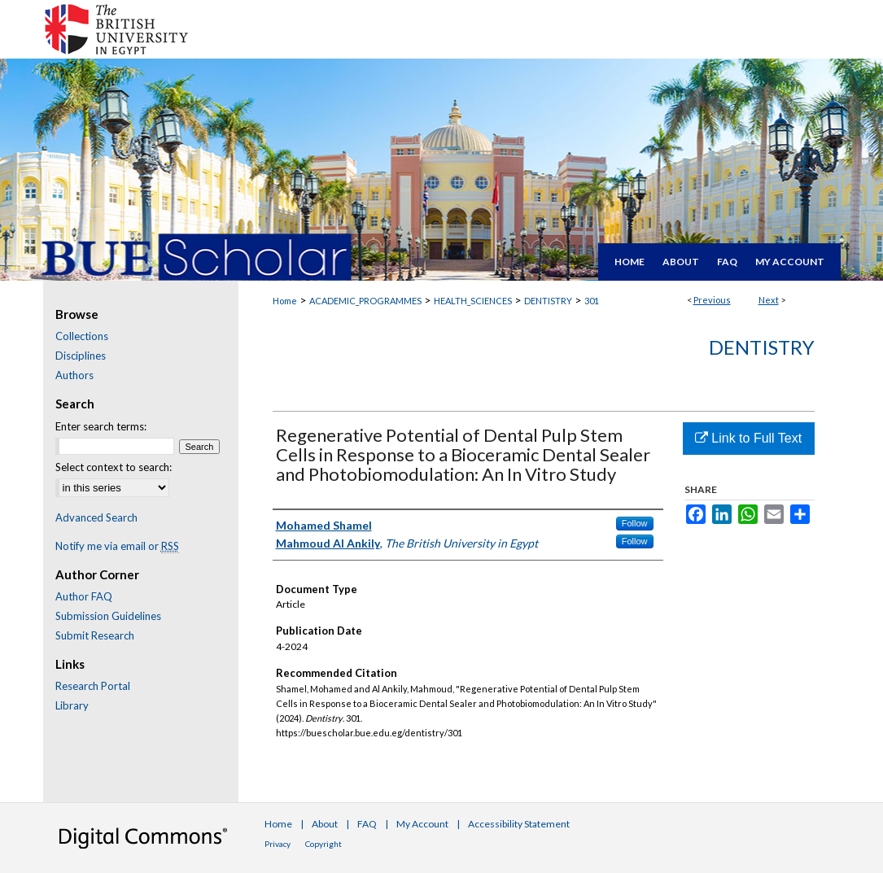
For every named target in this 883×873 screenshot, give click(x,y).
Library (72, 705)
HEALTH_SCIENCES (473, 300)
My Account (422, 824)
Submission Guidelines (108, 615)
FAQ (367, 824)
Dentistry (762, 347)
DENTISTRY (548, 300)
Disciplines (80, 355)
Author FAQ (83, 596)
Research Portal (92, 685)
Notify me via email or (117, 545)
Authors (74, 375)
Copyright (323, 844)
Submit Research (94, 635)
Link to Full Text (748, 438)
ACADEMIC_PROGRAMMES (365, 300)
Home (285, 300)
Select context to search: (113, 467)
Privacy (277, 844)
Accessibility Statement (519, 824)
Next (768, 300)
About (325, 824)
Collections (81, 336)
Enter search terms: (100, 426)
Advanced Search (96, 517)
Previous (712, 300)
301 (591, 300)
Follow (635, 523)
